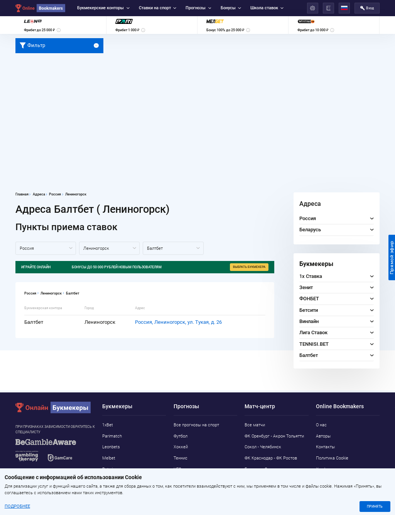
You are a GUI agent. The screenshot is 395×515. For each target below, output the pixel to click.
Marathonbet (114, 480)
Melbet (108, 458)
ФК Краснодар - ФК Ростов (271, 458)
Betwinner (111, 469)
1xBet (107, 424)
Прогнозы (198, 7)
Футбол (180, 436)
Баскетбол (184, 480)
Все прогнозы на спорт (196, 424)
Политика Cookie (332, 458)
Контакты (325, 446)
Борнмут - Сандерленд (266, 469)
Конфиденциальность (337, 469)
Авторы (323, 436)
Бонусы (231, 7)
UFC (177, 469)
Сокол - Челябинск (263, 446)
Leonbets (111, 446)
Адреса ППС (328, 480)
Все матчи (255, 424)
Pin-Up (108, 491)
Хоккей (181, 446)
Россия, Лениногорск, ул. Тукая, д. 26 (178, 322)
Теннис (180, 458)
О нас (321, 424)
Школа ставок (267, 7)
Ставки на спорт (157, 7)
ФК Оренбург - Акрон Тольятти (274, 436)
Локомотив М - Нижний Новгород (267, 484)
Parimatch (112, 436)
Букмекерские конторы (103, 7)
